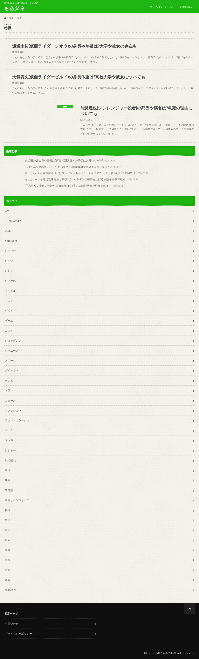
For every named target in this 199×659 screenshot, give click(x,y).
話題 (7, 569)
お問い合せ (186, 7)
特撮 (7, 510)
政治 (7, 470)
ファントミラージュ (17, 420)
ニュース (10, 400)
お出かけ (10, 250)
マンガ (9, 440)
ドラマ (9, 390)
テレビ (9, 380)
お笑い (9, 260)
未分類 (9, 490)
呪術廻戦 (10, 460)
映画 (7, 480)
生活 (7, 520)
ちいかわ (10, 280)
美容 (7, 549)
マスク (9, 430)
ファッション (13, 410)
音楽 (7, 580)
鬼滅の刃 (10, 589)
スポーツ (10, 360)
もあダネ (14, 8)
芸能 (7, 560)
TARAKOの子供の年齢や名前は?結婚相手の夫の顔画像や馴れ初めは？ (74, 186)
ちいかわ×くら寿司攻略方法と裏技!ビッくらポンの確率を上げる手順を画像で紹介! (82, 179)
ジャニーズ (11, 350)
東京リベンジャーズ (17, 500)
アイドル (10, 290)
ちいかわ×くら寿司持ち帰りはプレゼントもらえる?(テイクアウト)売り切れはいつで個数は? (87, 173)
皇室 (7, 530)
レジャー (10, 450)
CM (7, 210)
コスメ (9, 330)
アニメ (9, 300)
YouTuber (11, 240)
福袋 (7, 540)
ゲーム (9, 320)
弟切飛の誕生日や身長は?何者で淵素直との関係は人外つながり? (70, 160)
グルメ (9, 310)
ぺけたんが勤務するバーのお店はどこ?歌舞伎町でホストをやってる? (73, 167)
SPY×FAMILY (13, 221)
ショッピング (13, 340)
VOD (8, 230)
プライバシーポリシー (162, 7)
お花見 (9, 270)
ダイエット (11, 370)
